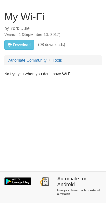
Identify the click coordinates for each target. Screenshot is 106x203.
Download (19, 45)
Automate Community (27, 60)
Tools (57, 60)
